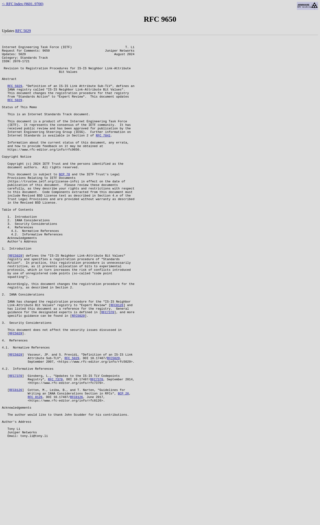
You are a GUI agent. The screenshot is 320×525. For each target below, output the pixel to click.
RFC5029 (15, 299)
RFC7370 (107, 367)
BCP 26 (123, 465)
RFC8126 (116, 359)
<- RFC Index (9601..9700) (22, 4)
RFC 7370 (55, 448)
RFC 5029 (23, 31)
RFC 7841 (103, 155)
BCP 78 (64, 202)
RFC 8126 (35, 469)
